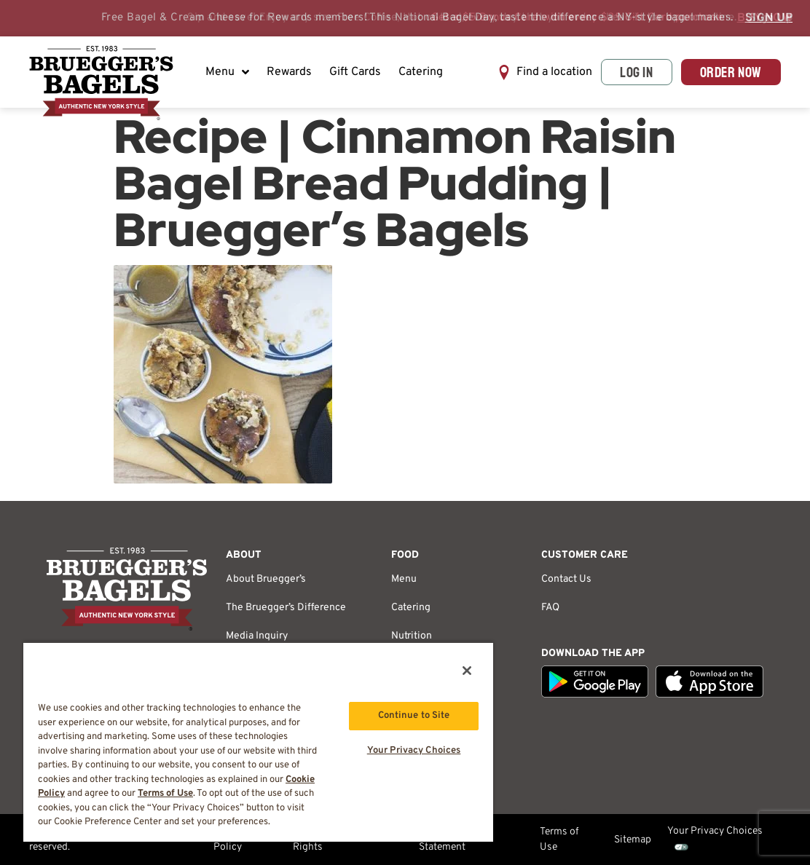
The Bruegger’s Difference (286, 607)
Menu (227, 72)
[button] (545, 72)
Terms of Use (559, 839)
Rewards (289, 72)
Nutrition (411, 636)
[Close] (467, 671)
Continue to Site (414, 716)
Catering (420, 72)
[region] (258, 741)
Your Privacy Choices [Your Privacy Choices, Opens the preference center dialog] (414, 751)
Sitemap (632, 840)
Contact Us (566, 579)
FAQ (550, 607)
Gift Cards (355, 72)
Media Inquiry (257, 636)
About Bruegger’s (266, 579)
